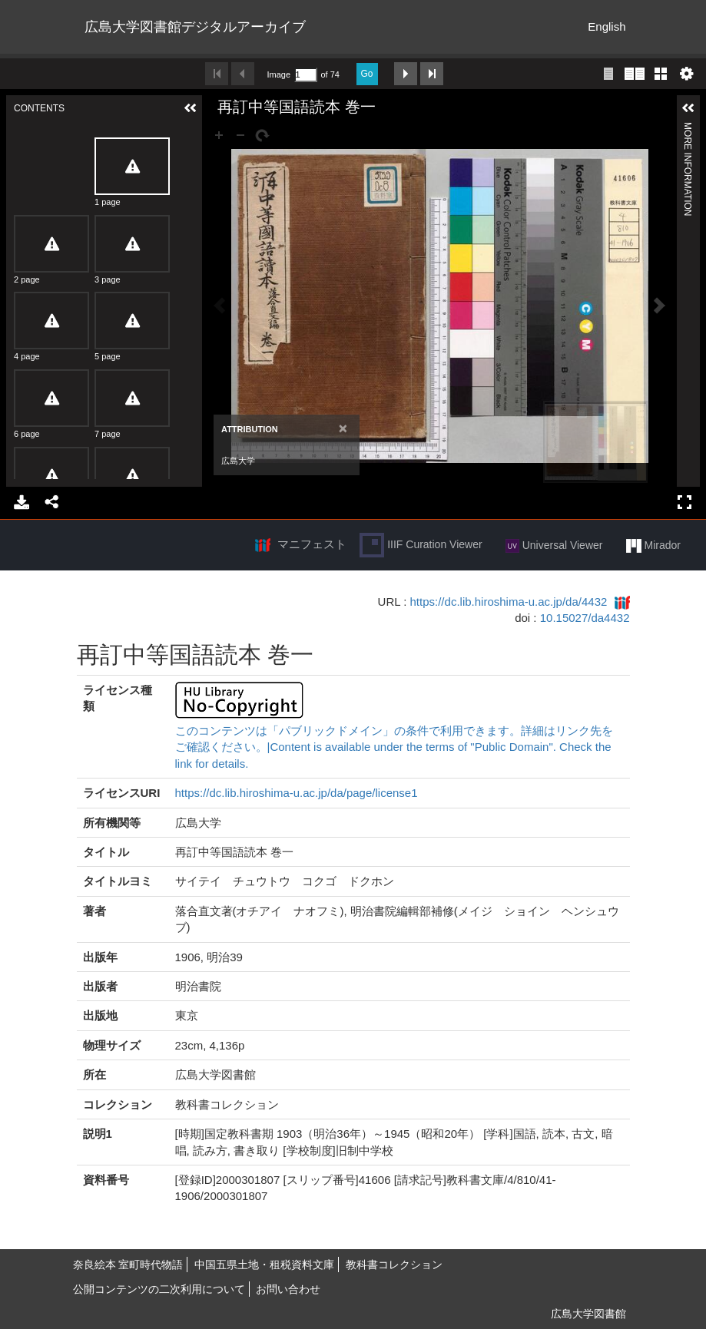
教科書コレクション (394, 1264)
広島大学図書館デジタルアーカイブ (195, 27)
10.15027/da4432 (585, 617)
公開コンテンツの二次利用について (159, 1289)
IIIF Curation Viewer (421, 545)
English (606, 26)
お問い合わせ (288, 1289)
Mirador (653, 546)
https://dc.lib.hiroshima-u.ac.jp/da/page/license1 (296, 792)
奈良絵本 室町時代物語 (128, 1264)
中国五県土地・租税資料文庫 (264, 1264)
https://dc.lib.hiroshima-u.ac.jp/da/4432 (509, 601)
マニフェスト (311, 543)
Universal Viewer (554, 546)
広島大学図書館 (588, 1314)
